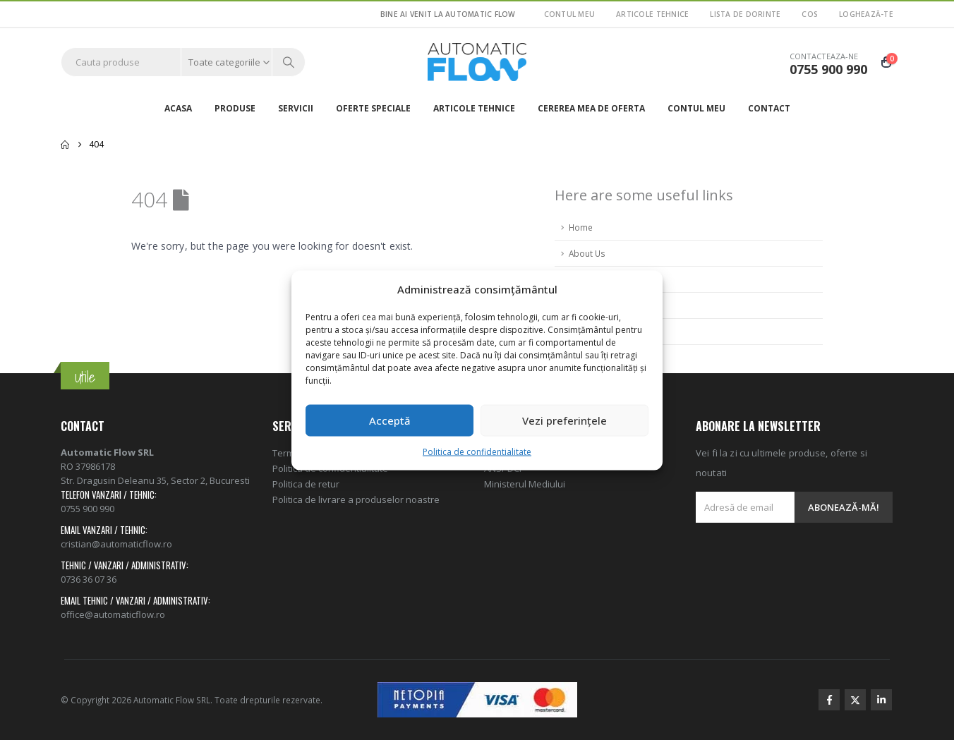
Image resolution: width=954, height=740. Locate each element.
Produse (235, 108)
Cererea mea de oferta (591, 108)
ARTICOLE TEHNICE (652, 14)
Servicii (295, 108)
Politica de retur (305, 484)
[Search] (288, 62)
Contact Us (590, 331)
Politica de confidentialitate (477, 451)
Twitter (855, 699)
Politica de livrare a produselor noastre (356, 499)
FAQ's (580, 279)
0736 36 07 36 (88, 579)
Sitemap (585, 305)
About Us (587, 253)
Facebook (829, 699)
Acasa (178, 108)
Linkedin (881, 699)
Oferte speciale (373, 108)
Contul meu (570, 14)
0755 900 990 (87, 508)
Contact (769, 108)
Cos (810, 14)
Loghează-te (866, 14)
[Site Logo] (477, 62)
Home (581, 227)
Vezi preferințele (564, 420)
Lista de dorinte (745, 14)
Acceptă (390, 420)
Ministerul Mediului (524, 484)
